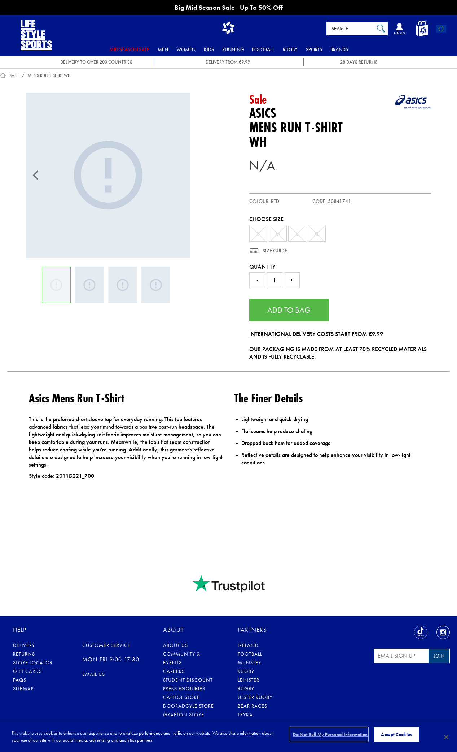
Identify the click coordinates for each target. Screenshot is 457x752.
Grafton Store (183, 714)
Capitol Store (181, 697)
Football (263, 49)
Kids (209, 49)
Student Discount (188, 680)
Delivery (24, 645)
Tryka (245, 714)
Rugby (290, 49)
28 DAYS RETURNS (359, 62)
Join (439, 656)
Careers (174, 671)
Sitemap (23, 688)
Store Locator (33, 662)
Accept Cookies (396, 737)
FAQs (19, 680)
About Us (175, 645)
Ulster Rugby (255, 697)
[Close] (446, 737)
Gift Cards (27, 671)
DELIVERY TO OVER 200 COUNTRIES (96, 62)
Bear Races (252, 706)
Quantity (262, 267)
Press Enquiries (184, 688)
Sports (314, 49)
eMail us (93, 674)
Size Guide (274, 250)
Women (185, 49)
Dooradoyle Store (188, 706)
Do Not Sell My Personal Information (330, 737)
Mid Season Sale (129, 49)
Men (163, 49)
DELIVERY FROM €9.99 (228, 62)
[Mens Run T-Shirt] (108, 175)
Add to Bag (289, 310)
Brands (339, 49)
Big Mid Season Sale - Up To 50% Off (229, 7)
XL (316, 234)
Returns (24, 654)
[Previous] (35, 175)
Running (233, 49)
